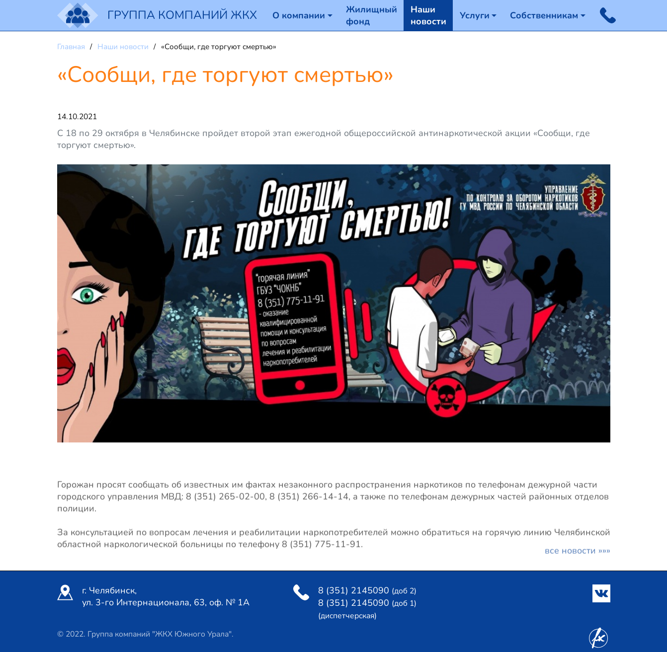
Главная (72, 47)
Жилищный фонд (371, 15)
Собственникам (544, 15)
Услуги (475, 15)
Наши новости (428, 15)
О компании (298, 15)
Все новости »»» (577, 553)
